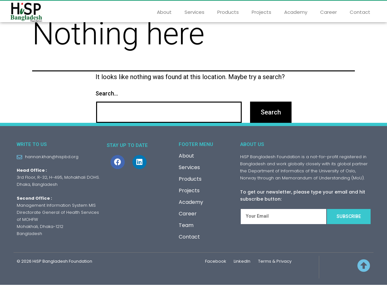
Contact (360, 12)
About (164, 12)
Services (194, 12)
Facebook (215, 266)
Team (186, 230)
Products (228, 12)
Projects (261, 12)
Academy (295, 12)
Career (328, 12)
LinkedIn (242, 266)
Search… (106, 98)
